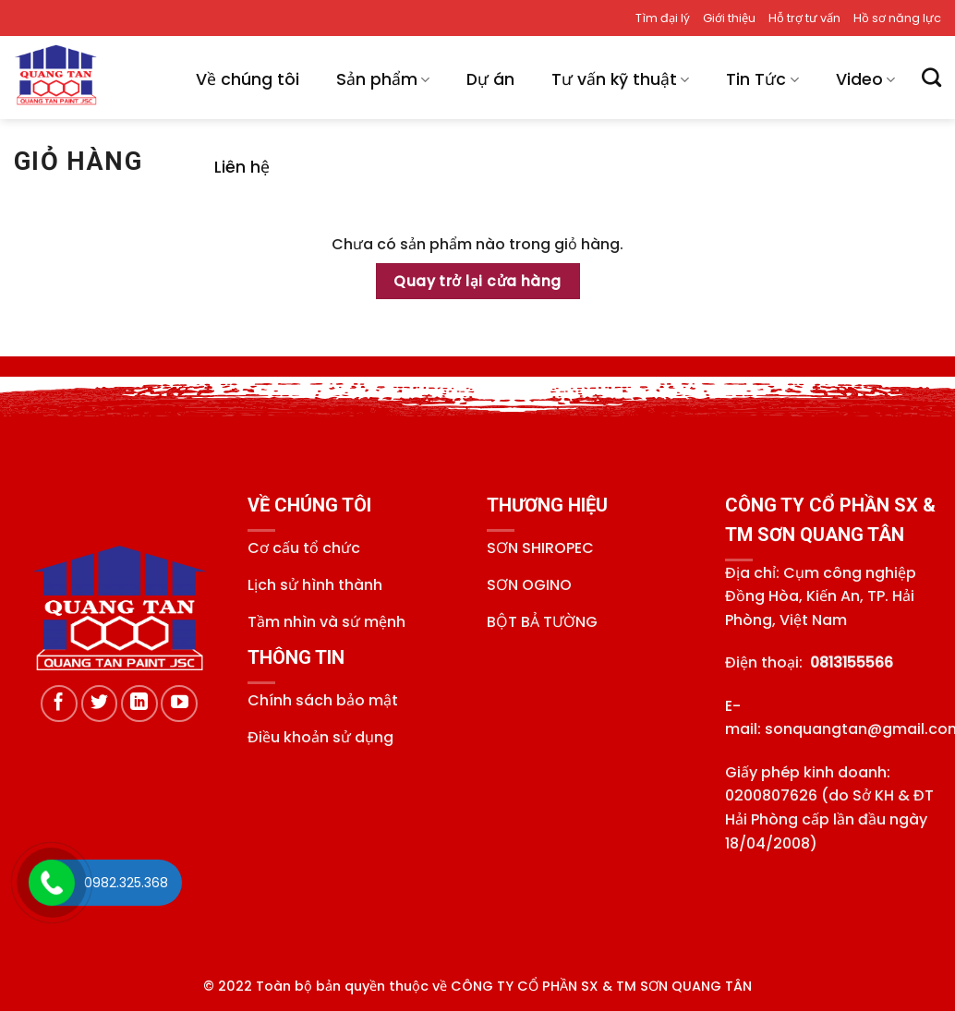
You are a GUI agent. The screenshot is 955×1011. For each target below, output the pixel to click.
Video (865, 79)
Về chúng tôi (247, 79)
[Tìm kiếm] (931, 77)
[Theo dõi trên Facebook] (59, 703)
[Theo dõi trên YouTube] (179, 703)
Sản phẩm (382, 79)
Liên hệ (242, 167)
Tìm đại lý (662, 18)
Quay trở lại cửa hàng (477, 281)
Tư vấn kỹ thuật (620, 79)
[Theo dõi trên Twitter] (99, 703)
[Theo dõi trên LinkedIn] (139, 703)
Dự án (490, 79)
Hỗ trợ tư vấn (804, 18)
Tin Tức (762, 79)
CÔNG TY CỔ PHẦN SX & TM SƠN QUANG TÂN (601, 986)
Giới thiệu (729, 18)
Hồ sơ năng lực (897, 18)
